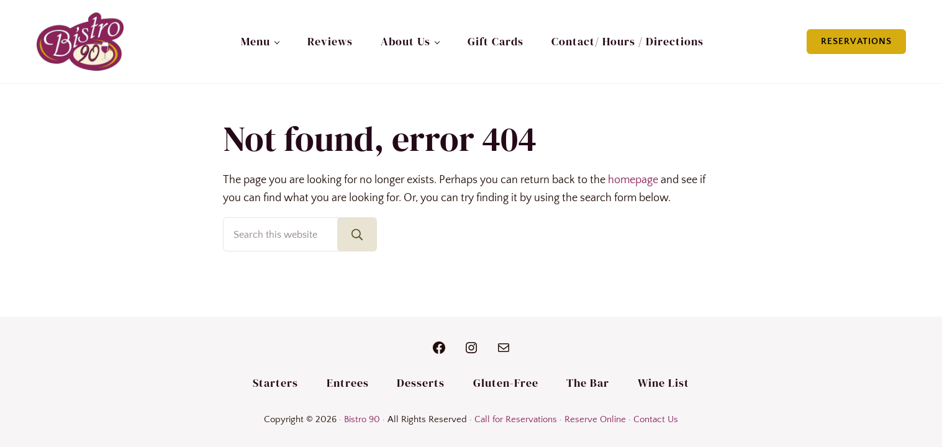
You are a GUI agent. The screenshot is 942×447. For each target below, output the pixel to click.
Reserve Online (595, 420)
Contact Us (655, 420)
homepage (633, 180)
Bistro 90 (362, 420)
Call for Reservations (515, 420)
